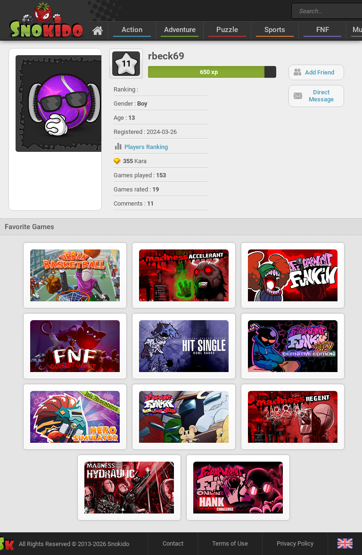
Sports (274, 29)
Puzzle (227, 29)
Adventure (180, 29)
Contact (173, 543)
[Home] (97, 30)
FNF (322, 29)
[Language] (345, 544)
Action (132, 29)
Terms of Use (230, 543)
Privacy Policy (295, 543)
